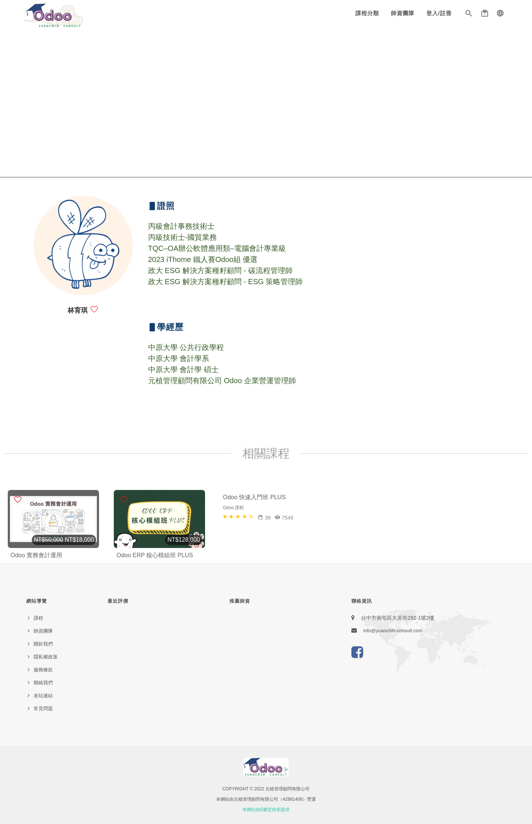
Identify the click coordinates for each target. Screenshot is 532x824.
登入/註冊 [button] (439, 13)
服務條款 (43, 670)
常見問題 (43, 708)
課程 (38, 618)
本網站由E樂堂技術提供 (266, 809)
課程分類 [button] (367, 13)
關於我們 (43, 644)
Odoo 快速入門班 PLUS (254, 555)
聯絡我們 (43, 682)
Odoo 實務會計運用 (36, 555)
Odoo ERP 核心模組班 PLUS (155, 555)
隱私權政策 (46, 657)
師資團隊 (403, 13)
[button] (468, 15)
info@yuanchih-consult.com (392, 630)
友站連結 (43, 695)
